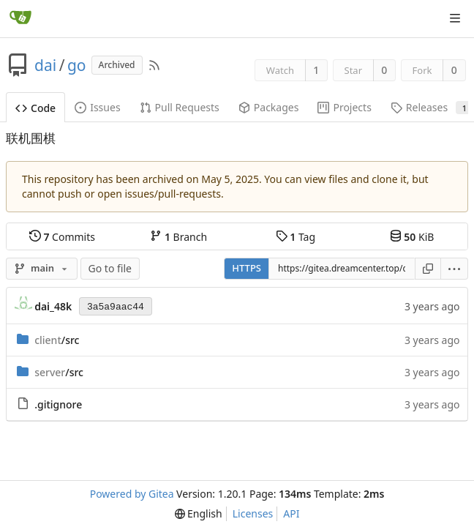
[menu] (454, 269)
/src (56, 340)
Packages (268, 107)
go (76, 65)
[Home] (20, 18)
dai (45, 65)
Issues (97, 107)
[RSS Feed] (154, 65)
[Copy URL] (428, 269)
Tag (295, 236)
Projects (344, 107)
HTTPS (246, 267)
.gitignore (58, 404)
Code (35, 108)
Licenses (253, 513)
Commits (62, 236)
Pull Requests (179, 107)
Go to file (110, 268)
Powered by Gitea (132, 494)
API (291, 513)
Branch (178, 236)
